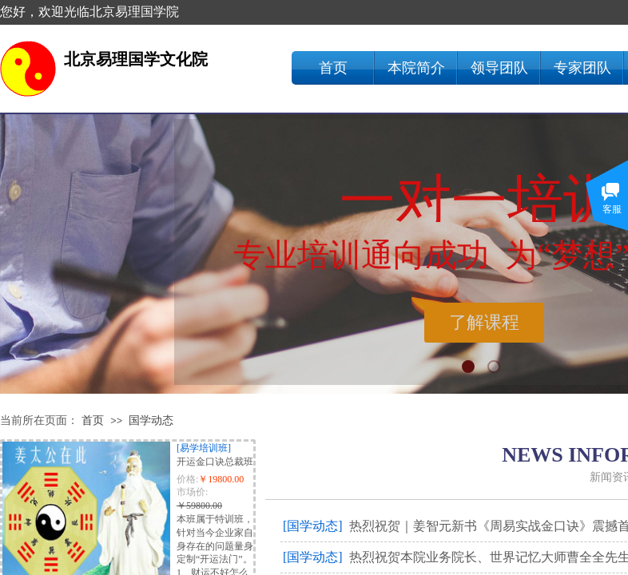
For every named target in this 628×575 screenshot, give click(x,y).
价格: (187, 479)
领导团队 (499, 68)
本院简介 (416, 68)
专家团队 (582, 68)
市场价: (192, 492)
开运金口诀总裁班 (215, 461)
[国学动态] (313, 526)
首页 (333, 68)
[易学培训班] (204, 448)
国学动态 (151, 420)
